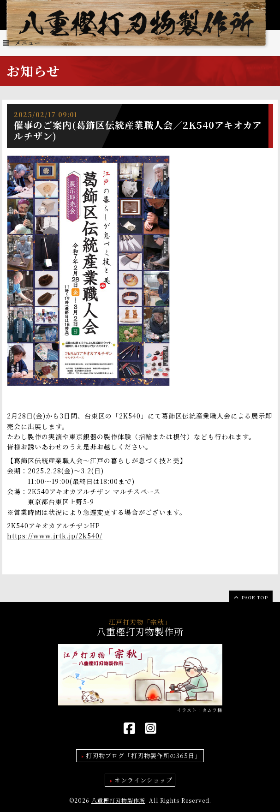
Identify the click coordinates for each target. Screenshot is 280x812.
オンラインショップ (143, 780)
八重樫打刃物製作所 (118, 800)
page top (250, 597)
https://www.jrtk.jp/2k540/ (54, 535)
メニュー (21, 42)
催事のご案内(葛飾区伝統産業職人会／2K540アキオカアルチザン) (138, 130)
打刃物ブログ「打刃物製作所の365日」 (143, 755)
